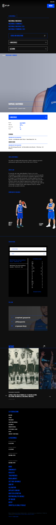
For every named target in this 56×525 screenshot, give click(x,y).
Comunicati (12, 470)
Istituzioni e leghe (13, 429)
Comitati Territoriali (13, 434)
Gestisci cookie (30, 514)
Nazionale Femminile (15, 24)
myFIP (10, 502)
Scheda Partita (37, 291)
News (10, 467)
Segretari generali (13, 422)
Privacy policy (24, 514)
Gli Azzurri (11, 443)
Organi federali (12, 427)
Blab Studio (15, 516)
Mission (10, 415)
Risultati (12, 472)
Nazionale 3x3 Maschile (13, 453)
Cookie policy (18, 514)
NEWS (11, 347)
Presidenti (11, 420)
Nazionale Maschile (15, 21)
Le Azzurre (11, 449)
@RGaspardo (20, 322)
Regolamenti (13, 478)
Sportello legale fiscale (17, 505)
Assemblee (11, 424)
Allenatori (12, 487)
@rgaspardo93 (20, 326)
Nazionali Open (12, 455)
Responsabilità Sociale (16, 496)
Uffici (10, 431)
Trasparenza (13, 475)
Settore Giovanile (15, 481)
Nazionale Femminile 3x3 (17, 29)
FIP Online (12, 499)
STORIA (10, 417)
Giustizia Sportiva (15, 493)
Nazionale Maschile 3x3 (16, 26)
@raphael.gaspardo (22, 318)
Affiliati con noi (14, 490)
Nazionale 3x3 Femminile (13, 460)
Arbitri (11, 484)
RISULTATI (52, 2)
